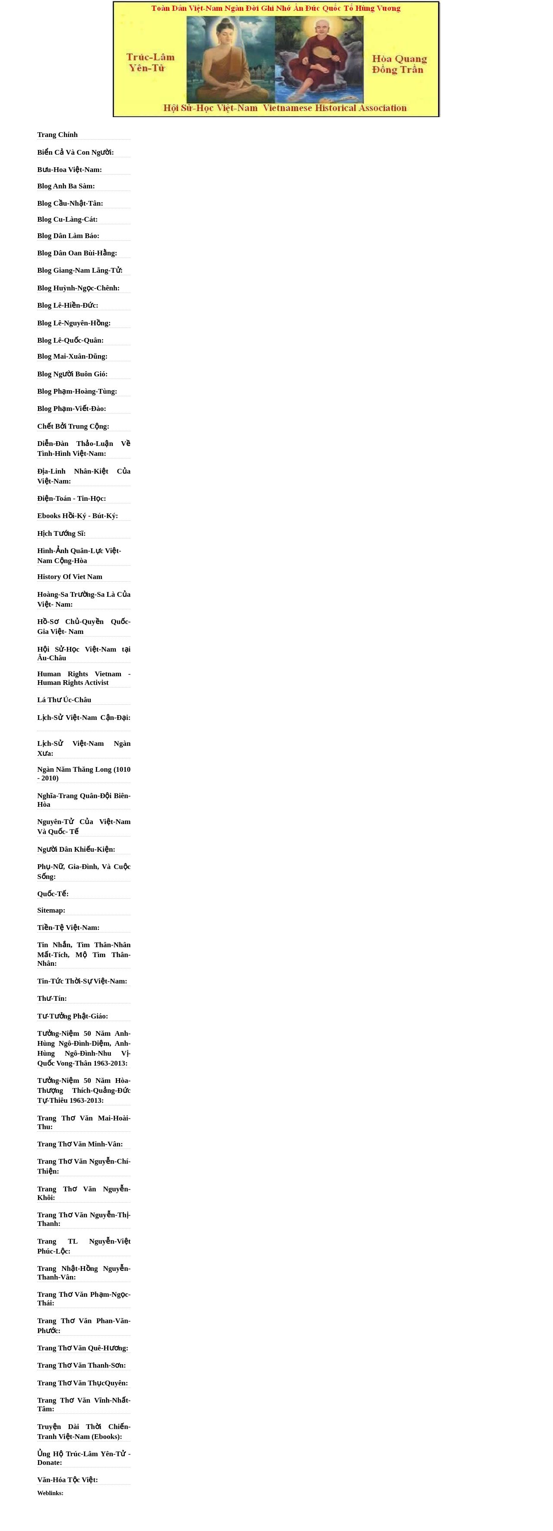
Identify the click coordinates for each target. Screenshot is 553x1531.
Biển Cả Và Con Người (74, 152)
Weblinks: (50, 1493)
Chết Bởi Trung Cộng (72, 426)
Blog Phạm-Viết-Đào (70, 408)
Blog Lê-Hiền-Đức (66, 305)
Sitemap (50, 910)
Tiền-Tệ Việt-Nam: (68, 927)
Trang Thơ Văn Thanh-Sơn (80, 1365)
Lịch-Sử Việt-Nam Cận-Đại (82, 717)
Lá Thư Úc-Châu (64, 700)
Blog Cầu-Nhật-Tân (69, 203)
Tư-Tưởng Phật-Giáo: (72, 1016)
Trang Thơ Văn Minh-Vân (79, 1144)
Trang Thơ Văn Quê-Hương (81, 1348)
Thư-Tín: (52, 998)
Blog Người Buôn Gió (71, 374)
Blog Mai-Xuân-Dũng (71, 356)
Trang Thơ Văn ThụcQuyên (81, 1383)
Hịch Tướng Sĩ (60, 533)
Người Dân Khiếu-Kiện (75, 849)
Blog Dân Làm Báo (67, 236)
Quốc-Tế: (53, 894)
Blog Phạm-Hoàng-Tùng (76, 391)
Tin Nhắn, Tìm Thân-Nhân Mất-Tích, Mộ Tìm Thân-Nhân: (83, 954)
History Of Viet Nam (69, 577)
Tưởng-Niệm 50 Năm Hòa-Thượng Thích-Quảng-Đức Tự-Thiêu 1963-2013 (83, 1090)
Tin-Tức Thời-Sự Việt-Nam (81, 981)
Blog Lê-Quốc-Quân (69, 340)
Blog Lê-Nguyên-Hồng (72, 323)
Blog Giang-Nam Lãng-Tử (78, 270)
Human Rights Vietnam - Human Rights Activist (83, 678)
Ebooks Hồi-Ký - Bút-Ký (76, 516)
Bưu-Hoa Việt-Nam (68, 170)
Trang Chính (57, 135)
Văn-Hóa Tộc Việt (66, 1480)
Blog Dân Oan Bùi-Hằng (76, 253)
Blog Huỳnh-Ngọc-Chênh (77, 288)
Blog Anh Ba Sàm (64, 186)
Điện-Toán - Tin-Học (70, 498)
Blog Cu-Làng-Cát (66, 219)
